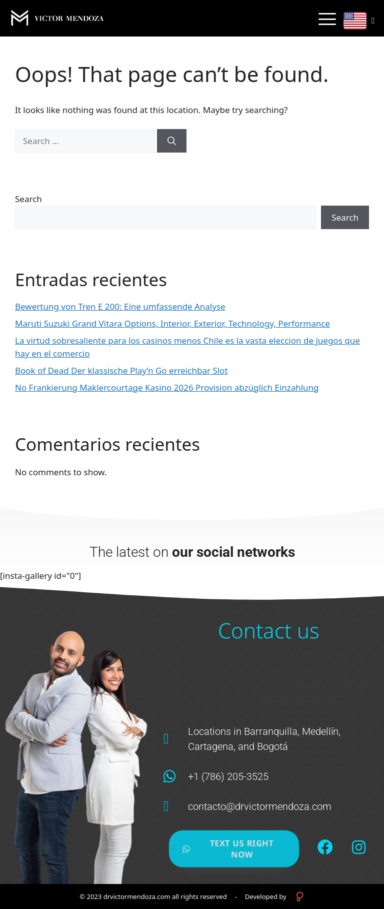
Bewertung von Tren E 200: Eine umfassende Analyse (120, 306)
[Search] (171, 141)
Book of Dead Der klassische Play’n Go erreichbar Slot (121, 370)
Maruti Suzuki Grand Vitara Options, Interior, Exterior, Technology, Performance (172, 323)
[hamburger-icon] (327, 19)
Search (28, 199)
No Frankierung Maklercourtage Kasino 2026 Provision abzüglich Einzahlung (167, 387)
